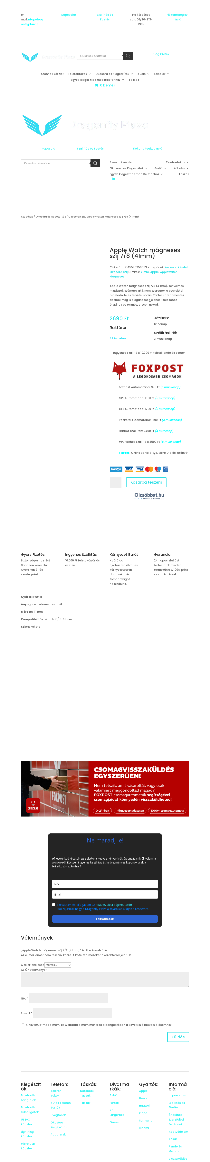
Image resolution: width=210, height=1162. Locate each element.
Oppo (143, 1113)
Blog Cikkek (161, 54)
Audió (142, 74)
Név (24, 998)
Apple (154, 272)
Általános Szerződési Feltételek (176, 1119)
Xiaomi (144, 1128)
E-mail (26, 1013)
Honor (143, 1098)
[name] (105, 884)
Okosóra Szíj (76, 217)
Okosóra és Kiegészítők (112, 74)
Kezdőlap (27, 217)
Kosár (173, 1139)
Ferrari (114, 1103)
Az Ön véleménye (34, 970)
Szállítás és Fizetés (90, 149)
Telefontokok (77, 74)
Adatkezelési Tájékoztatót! (114, 905)
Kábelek (160, 74)
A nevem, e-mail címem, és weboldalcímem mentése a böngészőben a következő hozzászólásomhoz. (99, 1025)
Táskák (134, 80)
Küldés (178, 1037)
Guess (114, 1122)
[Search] (128, 56)
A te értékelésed (32, 965)
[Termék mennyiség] (115, 482)
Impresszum (177, 1095)
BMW (113, 1095)
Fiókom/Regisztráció (147, 149)
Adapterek (58, 1134)
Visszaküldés (178, 1159)
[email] (105, 894)
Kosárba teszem (146, 482)
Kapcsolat (68, 15)
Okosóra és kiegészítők (51, 217)
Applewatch (168, 272)
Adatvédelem (178, 1132)
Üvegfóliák (58, 1115)
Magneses (117, 276)
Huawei (144, 1106)
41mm (144, 272)
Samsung (145, 1121)
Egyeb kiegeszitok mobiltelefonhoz (95, 80)
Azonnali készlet (52, 74)
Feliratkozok (105, 919)
